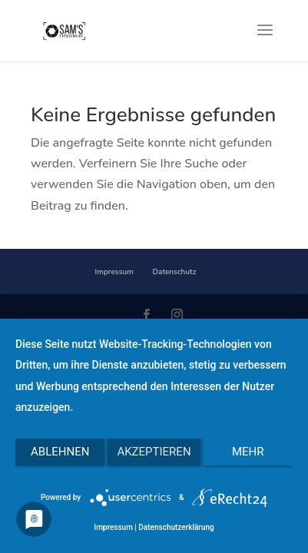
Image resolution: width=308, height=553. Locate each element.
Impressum (114, 272)
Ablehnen (60, 452)
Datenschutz (175, 272)
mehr (248, 452)
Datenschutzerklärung (176, 527)
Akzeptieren (153, 452)
